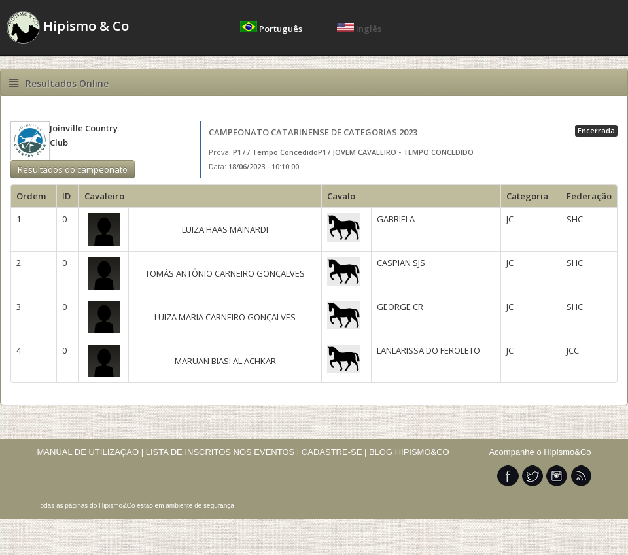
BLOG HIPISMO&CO (409, 452)
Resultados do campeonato (73, 169)
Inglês (359, 29)
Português (272, 29)
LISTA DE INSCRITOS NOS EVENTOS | (223, 452)
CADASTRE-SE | (335, 452)
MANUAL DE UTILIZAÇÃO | (90, 452)
